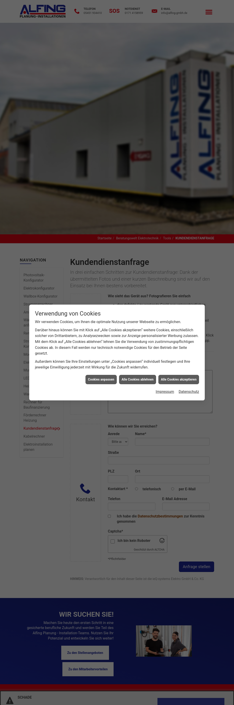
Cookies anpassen (101, 369)
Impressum (165, 381)
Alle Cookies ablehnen (138, 369)
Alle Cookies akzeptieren (179, 369)
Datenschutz (189, 381)
